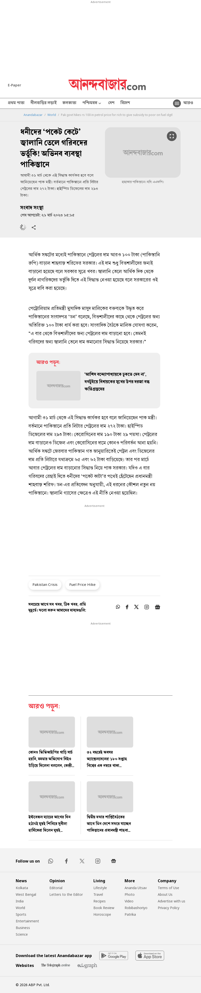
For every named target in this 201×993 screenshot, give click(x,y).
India (20, 901)
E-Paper (14, 85)
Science (22, 934)
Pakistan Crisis (44, 584)
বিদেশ (125, 103)
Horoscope (102, 914)
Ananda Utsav (136, 887)
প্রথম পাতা (16, 103)
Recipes (99, 901)
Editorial (55, 887)
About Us (165, 894)
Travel (98, 894)
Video (129, 901)
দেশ (111, 103)
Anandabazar (33, 114)
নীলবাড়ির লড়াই (43, 103)
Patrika (130, 914)
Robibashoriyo (136, 907)
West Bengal (26, 894)
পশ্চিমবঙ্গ (92, 103)
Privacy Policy (168, 907)
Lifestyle (100, 887)
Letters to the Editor (66, 894)
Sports (21, 914)
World (51, 114)
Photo (130, 894)
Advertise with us (171, 901)
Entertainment (27, 921)
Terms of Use (168, 887)
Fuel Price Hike (82, 584)
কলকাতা (69, 103)
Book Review (103, 907)
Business (23, 927)
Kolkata (22, 887)
